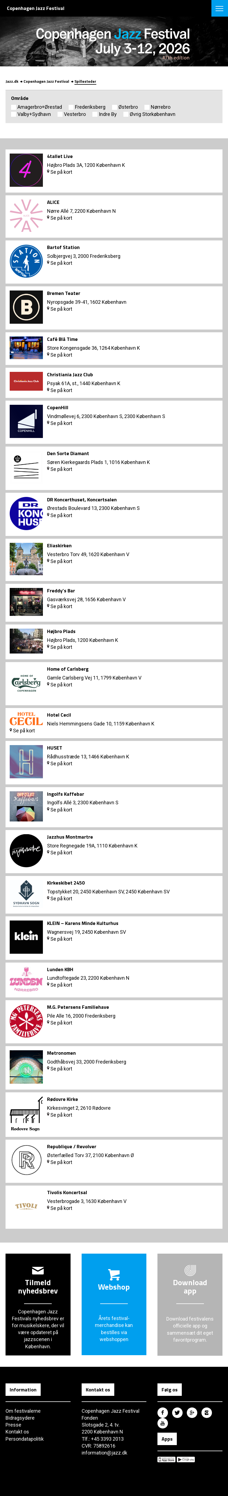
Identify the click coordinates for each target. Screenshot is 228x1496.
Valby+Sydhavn (34, 114)
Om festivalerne (23, 1411)
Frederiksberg (90, 107)
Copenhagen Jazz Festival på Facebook (162, 1412)
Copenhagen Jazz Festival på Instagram (206, 1412)
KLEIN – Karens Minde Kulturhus (82, 923)
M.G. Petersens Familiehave (78, 1007)
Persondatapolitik (25, 1439)
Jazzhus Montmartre (70, 837)
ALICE (53, 202)
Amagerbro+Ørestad (39, 107)
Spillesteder (85, 81)
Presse (13, 1425)
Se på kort (59, 172)
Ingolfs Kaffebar (65, 794)
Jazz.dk (12, 81)
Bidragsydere (20, 1418)
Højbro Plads (61, 631)
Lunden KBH (60, 969)
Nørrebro (160, 107)
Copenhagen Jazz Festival (46, 81)
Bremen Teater (63, 293)
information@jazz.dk (104, 1453)
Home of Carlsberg (68, 669)
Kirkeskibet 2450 (66, 882)
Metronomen (61, 1053)
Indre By (108, 114)
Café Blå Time (62, 339)
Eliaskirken (59, 545)
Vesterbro (75, 114)
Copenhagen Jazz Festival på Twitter (177, 1412)
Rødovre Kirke (62, 1099)
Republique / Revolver (71, 1146)
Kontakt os (17, 1432)
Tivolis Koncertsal (67, 1192)
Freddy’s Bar (61, 590)
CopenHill (57, 407)
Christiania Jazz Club (70, 374)
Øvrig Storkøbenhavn (152, 114)
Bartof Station (63, 247)
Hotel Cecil (59, 715)
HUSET (54, 747)
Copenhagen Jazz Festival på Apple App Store (166, 1459)
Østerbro (128, 107)
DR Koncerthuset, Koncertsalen (82, 499)
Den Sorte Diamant (68, 453)
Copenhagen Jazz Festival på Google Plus (192, 1412)
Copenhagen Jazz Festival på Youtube (162, 1423)
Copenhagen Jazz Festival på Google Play (186, 1459)
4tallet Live (60, 156)
